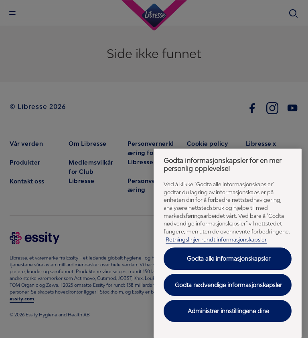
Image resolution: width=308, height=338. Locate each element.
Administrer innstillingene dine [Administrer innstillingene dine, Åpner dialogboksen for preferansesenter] (228, 311)
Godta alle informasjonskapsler (228, 258)
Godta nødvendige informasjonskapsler (228, 285)
